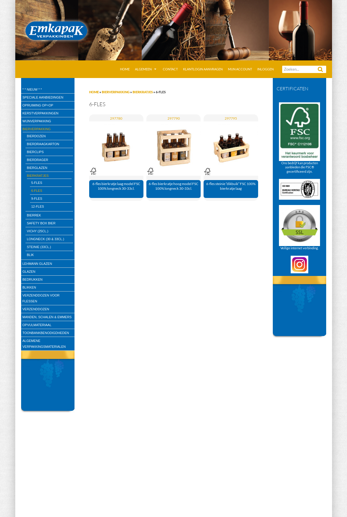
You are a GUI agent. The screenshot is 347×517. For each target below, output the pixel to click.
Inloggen (265, 69)
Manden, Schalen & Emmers (47, 317)
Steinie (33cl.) (39, 247)
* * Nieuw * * (32, 89)
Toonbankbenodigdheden (46, 333)
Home (125, 69)
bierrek (34, 215)
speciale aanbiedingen (43, 97)
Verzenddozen (36, 309)
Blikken (29, 287)
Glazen (29, 271)
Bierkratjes (143, 92)
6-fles (36, 190)
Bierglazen (37, 167)
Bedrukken (33, 279)
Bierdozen (36, 136)
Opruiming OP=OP (38, 105)
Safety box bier (41, 223)
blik (30, 255)
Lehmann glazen (37, 263)
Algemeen (143, 69)
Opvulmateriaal (37, 325)
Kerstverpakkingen (41, 113)
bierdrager (37, 160)
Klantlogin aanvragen (203, 69)
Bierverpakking (116, 92)
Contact (170, 69)
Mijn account (240, 69)
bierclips (35, 152)
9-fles (36, 198)
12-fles (37, 206)
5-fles (36, 182)
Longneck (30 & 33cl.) (45, 239)
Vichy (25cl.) (37, 231)
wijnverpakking (37, 121)
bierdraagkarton (43, 144)
